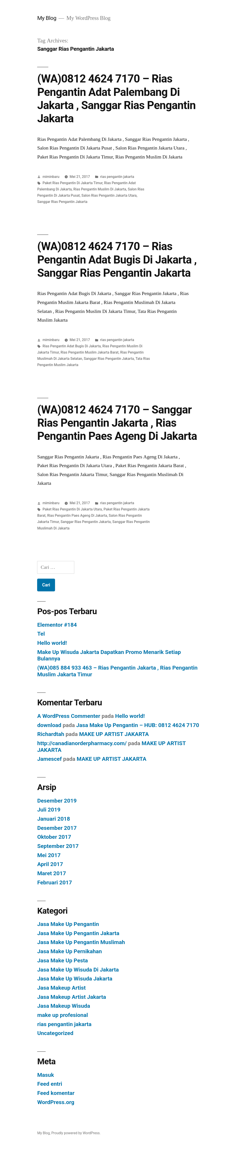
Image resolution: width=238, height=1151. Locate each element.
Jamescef (49, 759)
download (49, 725)
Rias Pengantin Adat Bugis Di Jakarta (71, 346)
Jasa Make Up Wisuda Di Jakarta (78, 969)
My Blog (46, 18)
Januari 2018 (53, 819)
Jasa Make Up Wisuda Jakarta (74, 978)
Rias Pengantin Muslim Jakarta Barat (90, 352)
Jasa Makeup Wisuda (63, 1006)
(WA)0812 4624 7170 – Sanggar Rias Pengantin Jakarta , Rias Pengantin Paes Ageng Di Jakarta (117, 423)
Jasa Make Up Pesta (62, 960)
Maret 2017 (51, 873)
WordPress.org (55, 1102)
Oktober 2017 (54, 837)
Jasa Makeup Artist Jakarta (71, 997)
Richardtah (50, 734)
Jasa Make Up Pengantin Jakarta (78, 933)
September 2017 (58, 846)
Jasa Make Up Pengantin (68, 924)
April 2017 (50, 864)
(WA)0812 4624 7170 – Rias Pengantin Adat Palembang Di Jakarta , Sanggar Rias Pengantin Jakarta (116, 98)
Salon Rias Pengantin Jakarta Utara (109, 195)
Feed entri (49, 1084)
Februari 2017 (54, 882)
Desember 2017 (56, 828)
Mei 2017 (49, 855)
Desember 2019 (56, 800)
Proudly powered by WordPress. (75, 1133)
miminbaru (50, 177)
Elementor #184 (57, 625)
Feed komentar (55, 1093)
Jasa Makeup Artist (61, 987)
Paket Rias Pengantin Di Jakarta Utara (72, 509)
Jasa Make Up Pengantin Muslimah (81, 942)
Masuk (45, 1075)
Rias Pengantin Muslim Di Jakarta (99, 189)
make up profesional (62, 1015)
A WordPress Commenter (68, 716)
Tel (41, 633)
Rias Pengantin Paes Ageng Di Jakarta (77, 515)
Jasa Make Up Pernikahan (69, 951)
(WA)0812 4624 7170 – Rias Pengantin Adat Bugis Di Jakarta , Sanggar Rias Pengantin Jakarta (117, 259)
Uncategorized (55, 1033)
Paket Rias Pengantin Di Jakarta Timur (72, 183)
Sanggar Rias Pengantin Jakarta (62, 202)
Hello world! (52, 643)
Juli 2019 (48, 809)
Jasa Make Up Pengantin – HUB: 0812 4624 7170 (137, 725)
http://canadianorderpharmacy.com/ (82, 743)
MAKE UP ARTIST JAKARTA (114, 734)
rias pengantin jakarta (117, 177)
